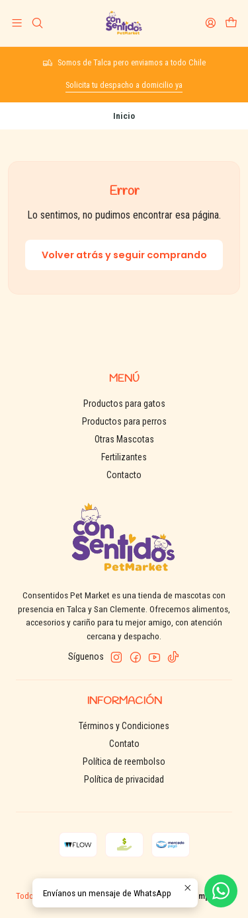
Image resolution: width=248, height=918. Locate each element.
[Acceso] (211, 23)
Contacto (124, 475)
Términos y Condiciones (124, 726)
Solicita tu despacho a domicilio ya (124, 85)
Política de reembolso (124, 761)
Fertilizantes (124, 457)
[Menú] (17, 23)
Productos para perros (124, 421)
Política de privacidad (124, 779)
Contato (124, 743)
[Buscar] (37, 23)
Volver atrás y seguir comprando (124, 255)
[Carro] (231, 23)
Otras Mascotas (124, 439)
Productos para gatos (124, 403)
